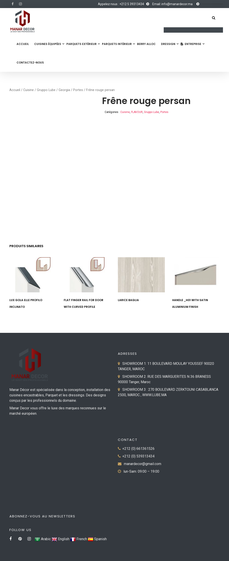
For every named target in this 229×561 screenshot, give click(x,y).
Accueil (23, 44)
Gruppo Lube (46, 90)
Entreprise (191, 44)
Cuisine (28, 90)
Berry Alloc (146, 44)
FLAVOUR (137, 112)
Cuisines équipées (47, 44)
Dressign (168, 44)
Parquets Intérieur (117, 44)
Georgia (64, 90)
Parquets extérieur (81, 44)
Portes (78, 90)
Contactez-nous (30, 62)
